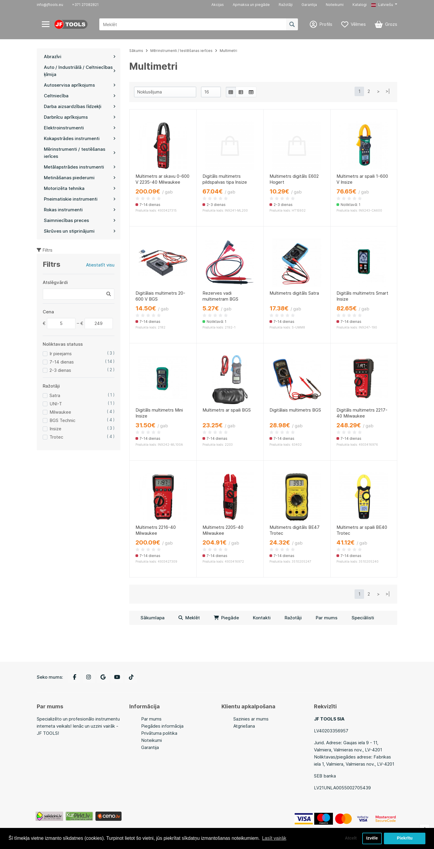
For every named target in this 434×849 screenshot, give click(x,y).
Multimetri (228, 50)
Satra (55, 395)
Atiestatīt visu (100, 265)
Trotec (56, 437)
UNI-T (56, 404)
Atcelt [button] (351, 838)
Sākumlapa (153, 618)
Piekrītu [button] (405, 838)
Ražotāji (286, 4)
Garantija (309, 4)
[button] (384, 4)
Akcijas (217, 4)
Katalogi (359, 4)
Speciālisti (363, 618)
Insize (55, 428)
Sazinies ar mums (251, 719)
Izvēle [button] (372, 838)
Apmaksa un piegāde (251, 4)
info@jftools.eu (50, 4)
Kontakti (262, 618)
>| (388, 91)
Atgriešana (244, 726)
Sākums (136, 50)
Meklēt (189, 618)
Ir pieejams (61, 353)
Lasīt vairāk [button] (274, 838)
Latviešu (382, 4)
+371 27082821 (85, 4)
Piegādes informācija (162, 726)
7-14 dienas (62, 362)
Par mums (326, 618)
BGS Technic (62, 420)
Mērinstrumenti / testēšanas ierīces (181, 50)
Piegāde (226, 618)
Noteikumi (335, 4)
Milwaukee (60, 412)
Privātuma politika (159, 733)
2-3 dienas (60, 370)
